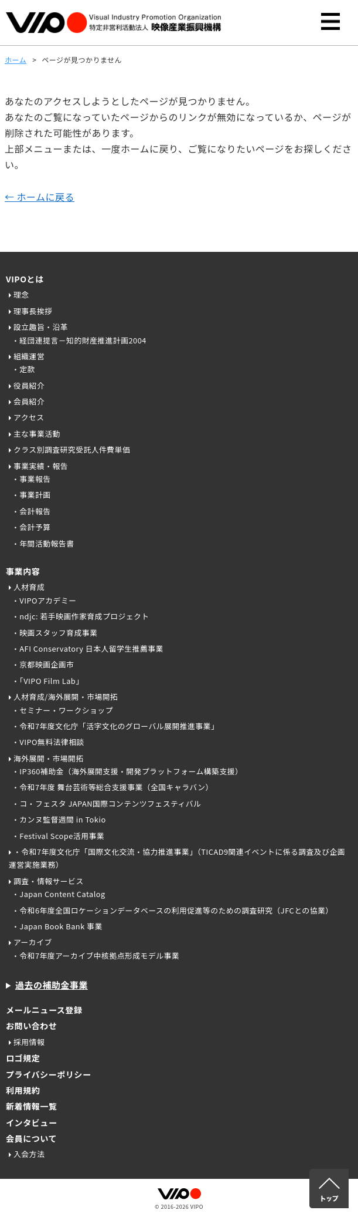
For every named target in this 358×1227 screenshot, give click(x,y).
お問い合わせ (31, 1026)
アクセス (29, 417)
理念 (21, 294)
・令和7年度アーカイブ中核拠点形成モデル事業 (95, 955)
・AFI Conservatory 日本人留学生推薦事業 (87, 648)
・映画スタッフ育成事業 (54, 632)
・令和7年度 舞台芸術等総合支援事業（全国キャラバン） (112, 787)
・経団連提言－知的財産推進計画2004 (79, 340)
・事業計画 (31, 494)
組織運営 (29, 356)
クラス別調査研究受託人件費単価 (71, 449)
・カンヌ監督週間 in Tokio (59, 819)
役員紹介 (29, 385)
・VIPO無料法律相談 (48, 741)
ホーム (15, 60)
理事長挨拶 (32, 310)
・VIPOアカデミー (44, 600)
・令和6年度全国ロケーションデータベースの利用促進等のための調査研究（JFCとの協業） (172, 910)
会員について (31, 1138)
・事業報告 (31, 478)
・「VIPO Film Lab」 (48, 680)
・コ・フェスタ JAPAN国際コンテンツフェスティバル (106, 803)
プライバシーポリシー (48, 1074)
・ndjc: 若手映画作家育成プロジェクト (80, 616)
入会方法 (29, 1153)
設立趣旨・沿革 (40, 326)
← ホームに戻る (39, 197)
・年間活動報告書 (43, 543)
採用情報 (29, 1041)
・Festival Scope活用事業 (58, 835)
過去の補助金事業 (51, 985)
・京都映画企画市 (43, 664)
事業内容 (23, 571)
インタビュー (31, 1122)
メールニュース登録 (44, 1010)
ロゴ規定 (23, 1058)
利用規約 (23, 1090)
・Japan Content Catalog (58, 893)
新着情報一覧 (31, 1106)
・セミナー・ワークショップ (62, 710)
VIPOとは (25, 279)
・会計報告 (31, 511)
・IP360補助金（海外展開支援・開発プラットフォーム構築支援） (127, 771)
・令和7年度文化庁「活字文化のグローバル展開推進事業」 (115, 726)
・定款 (23, 369)
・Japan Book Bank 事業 (57, 926)
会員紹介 (29, 401)
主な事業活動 (36, 433)
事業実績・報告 (40, 465)
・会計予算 (31, 526)
